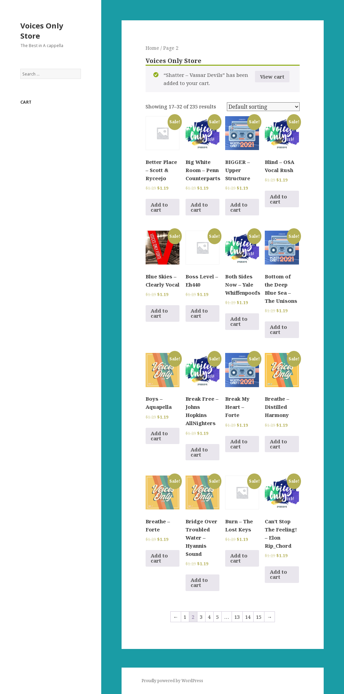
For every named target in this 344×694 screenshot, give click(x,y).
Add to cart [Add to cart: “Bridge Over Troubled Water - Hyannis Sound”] (199, 582)
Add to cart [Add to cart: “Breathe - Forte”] (159, 558)
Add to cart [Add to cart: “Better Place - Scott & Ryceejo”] (159, 207)
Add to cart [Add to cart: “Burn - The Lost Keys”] (239, 558)
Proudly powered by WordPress (172, 681)
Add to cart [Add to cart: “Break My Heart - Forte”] (239, 444)
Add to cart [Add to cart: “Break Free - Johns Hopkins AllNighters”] (199, 452)
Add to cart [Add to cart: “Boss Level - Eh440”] (199, 313)
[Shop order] (263, 106)
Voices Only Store (41, 30)
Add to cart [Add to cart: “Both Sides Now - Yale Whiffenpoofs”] (239, 321)
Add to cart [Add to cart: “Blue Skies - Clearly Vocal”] (159, 313)
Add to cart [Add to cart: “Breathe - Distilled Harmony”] (278, 444)
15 (258, 616)
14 (248, 616)
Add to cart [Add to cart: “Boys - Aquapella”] (159, 436)
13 (237, 616)
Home (152, 48)
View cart (272, 76)
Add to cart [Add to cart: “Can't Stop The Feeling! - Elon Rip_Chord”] (278, 574)
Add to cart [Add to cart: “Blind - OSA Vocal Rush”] (278, 199)
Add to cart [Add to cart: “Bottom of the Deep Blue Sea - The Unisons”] (278, 329)
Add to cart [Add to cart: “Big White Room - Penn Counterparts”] (199, 207)
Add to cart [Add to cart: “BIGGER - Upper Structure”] (239, 207)
